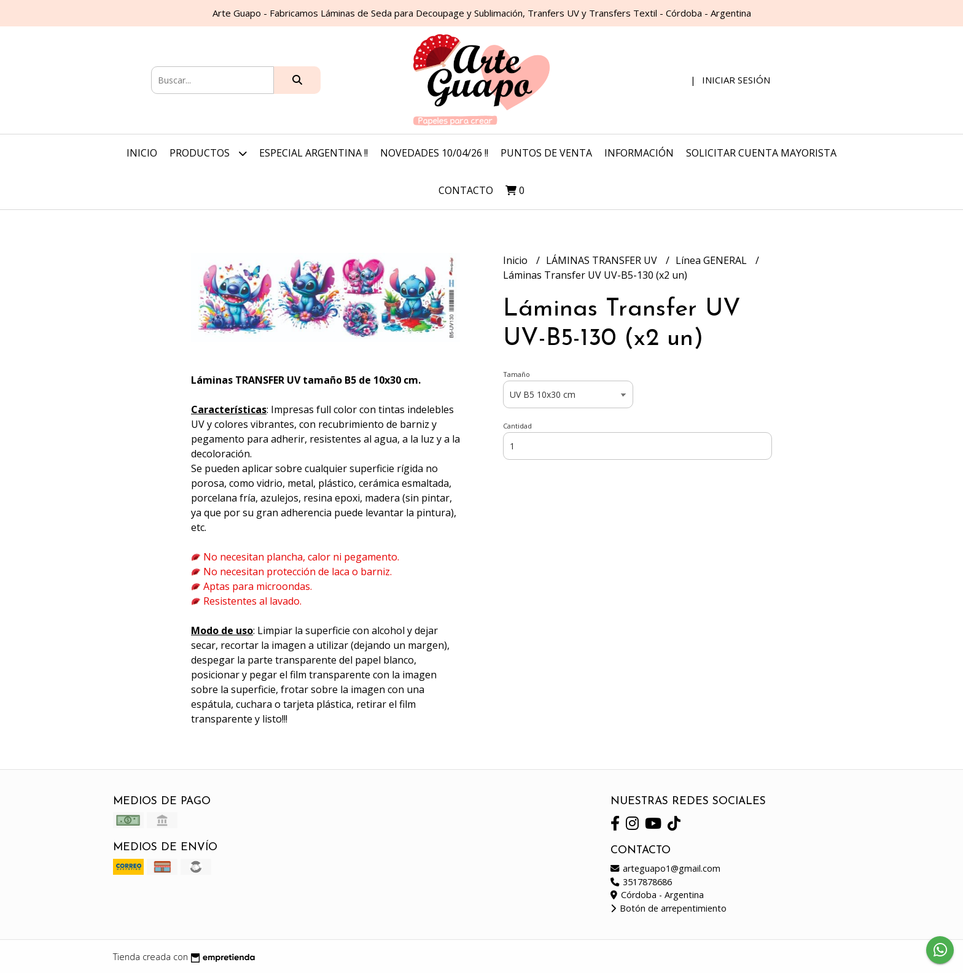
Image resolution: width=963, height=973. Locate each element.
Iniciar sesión (736, 80)
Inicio (142, 153)
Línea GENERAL (712, 260)
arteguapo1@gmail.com (665, 868)
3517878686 (641, 882)
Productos (208, 153)
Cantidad (517, 425)
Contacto (466, 190)
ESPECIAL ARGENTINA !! (313, 153)
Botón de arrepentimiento (668, 908)
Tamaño (516, 374)
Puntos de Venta (546, 153)
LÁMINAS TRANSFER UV (603, 260)
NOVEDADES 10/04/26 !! (434, 153)
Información (639, 153)
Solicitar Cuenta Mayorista (761, 153)
